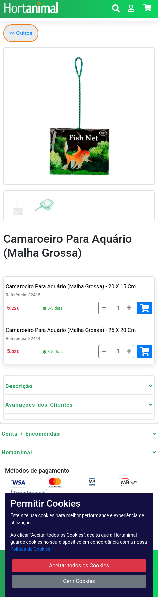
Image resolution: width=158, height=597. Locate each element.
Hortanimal (17, 452)
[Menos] (103, 308)
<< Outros (20, 33)
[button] (116, 9)
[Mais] (129, 308)
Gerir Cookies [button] (79, 581)
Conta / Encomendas (31, 434)
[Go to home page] (30, 6)
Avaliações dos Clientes (39, 405)
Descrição (19, 386)
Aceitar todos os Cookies (79, 565)
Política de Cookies (30, 549)
